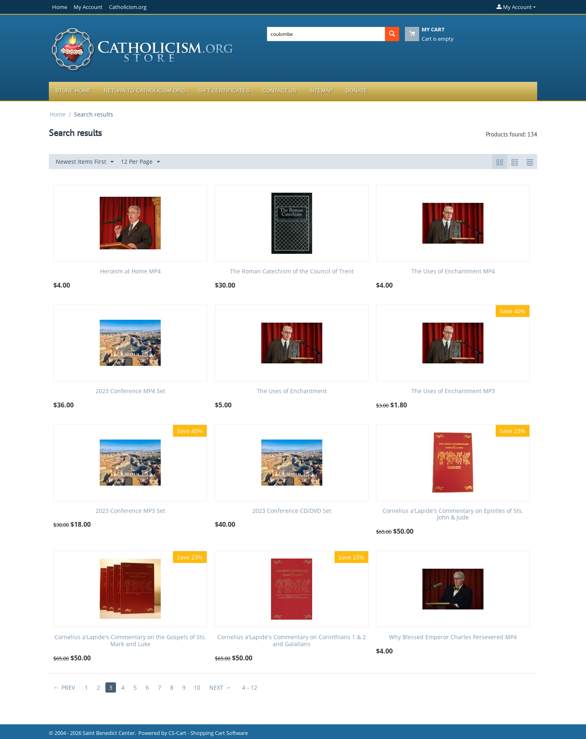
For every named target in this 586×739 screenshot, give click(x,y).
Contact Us (279, 91)
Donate (356, 91)
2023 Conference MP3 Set (130, 511)
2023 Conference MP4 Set (130, 391)
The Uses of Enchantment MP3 (453, 391)
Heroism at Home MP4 (130, 271)
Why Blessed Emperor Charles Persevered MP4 (453, 637)
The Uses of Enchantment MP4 (453, 271)
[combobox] (326, 34)
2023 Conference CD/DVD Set (291, 511)
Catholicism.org (127, 7)
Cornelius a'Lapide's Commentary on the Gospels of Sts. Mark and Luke (130, 641)
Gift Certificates (223, 91)
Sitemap (320, 91)
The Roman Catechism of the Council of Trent (292, 271)
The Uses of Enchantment (292, 391)
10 (197, 687)
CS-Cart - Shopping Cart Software (208, 733)
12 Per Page (140, 162)
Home (59, 7)
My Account (88, 7)
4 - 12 (249, 687)
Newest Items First (85, 162)
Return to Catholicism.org (144, 91)
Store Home (73, 91)
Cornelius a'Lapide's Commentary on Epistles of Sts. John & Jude (453, 514)
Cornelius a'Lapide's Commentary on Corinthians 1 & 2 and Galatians (291, 641)
